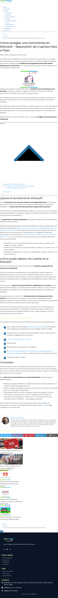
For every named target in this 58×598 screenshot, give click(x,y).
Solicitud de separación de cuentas (19, 339)
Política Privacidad (8, 571)
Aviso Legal (6, 573)
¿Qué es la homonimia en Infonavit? (14, 184)
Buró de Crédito (10, 17)
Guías (5, 11)
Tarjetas (8, 15)
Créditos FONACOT (11, 21)
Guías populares (7, 558)
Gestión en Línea (11, 26)
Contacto (7, 30)
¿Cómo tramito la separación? (16, 188)
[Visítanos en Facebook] (4, 549)
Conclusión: (7, 192)
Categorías (6, 560)
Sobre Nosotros (7, 575)
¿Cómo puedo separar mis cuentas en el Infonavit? (19, 186)
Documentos (10, 25)
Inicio (5, 7)
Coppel (8, 19)
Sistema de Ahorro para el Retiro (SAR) (30, 228)
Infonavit (6, 9)
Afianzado (9, 13)
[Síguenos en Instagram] (10, 549)
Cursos (8, 23)
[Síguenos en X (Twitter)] (7, 549)
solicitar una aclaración (36, 327)
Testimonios (8, 28)
